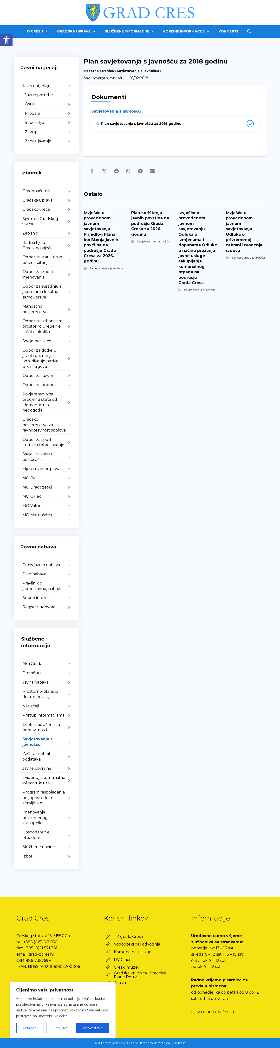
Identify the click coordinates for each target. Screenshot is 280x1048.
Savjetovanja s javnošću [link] (138, 71)
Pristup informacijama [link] (43, 715)
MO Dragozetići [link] (37, 487)
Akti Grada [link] (32, 663)
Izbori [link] (27, 856)
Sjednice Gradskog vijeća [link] (40, 221)
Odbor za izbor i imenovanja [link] (37, 274)
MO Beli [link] (30, 478)
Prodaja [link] (32, 113)
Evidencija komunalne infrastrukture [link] (43, 780)
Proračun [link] (31, 673)
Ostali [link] (30, 104)
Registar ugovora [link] (38, 607)
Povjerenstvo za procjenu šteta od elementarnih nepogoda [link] (39, 402)
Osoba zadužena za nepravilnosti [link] (41, 727)
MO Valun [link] (32, 505)
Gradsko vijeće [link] (36, 209)
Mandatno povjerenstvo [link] (35, 309)
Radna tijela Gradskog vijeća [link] (37, 245)
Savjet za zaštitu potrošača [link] (38, 457)
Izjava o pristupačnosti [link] (212, 1012)
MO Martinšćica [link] (37, 515)
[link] (6, 40)
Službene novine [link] (38, 847)
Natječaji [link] (30, 706)
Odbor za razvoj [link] (37, 375)
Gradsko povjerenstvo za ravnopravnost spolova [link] (44, 424)
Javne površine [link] (36, 768)
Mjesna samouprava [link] (41, 468)
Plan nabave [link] (34, 574)
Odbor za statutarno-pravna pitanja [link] (43, 260)
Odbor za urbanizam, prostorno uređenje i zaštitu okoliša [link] (42, 326)
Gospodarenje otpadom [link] (36, 835)
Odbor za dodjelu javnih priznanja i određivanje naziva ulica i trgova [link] (40, 358)
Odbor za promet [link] (39, 384)
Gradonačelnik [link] (36, 191)
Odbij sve (60, 1028)
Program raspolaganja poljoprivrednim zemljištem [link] (43, 797)
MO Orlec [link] (31, 496)
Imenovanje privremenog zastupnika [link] (35, 817)
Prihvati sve (93, 1028)
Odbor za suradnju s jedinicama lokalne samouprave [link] (41, 291)
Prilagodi (30, 1028)
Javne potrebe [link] (39, 95)
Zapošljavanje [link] (38, 141)
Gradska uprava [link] (37, 200)
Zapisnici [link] (30, 233)
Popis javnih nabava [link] (41, 565)
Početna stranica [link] (99, 71)
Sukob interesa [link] (37, 598)
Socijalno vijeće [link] (36, 341)
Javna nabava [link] (35, 682)
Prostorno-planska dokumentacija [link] (40, 694)
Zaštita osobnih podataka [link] (37, 756)
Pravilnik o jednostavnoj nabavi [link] (41, 586)
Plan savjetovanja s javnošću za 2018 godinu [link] (139, 123)
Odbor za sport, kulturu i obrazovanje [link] (43, 442)
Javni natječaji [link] (35, 85)
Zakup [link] (31, 132)
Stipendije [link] (34, 122)
